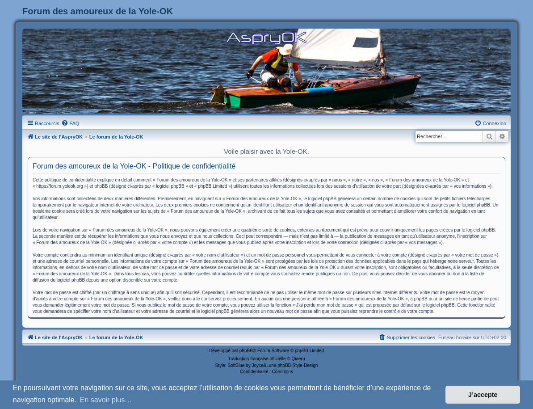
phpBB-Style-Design (297, 365)
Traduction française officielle (257, 358)
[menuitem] (70, 123)
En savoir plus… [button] (106, 400)
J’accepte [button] (483, 394)
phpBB (246, 350)
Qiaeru (298, 358)
